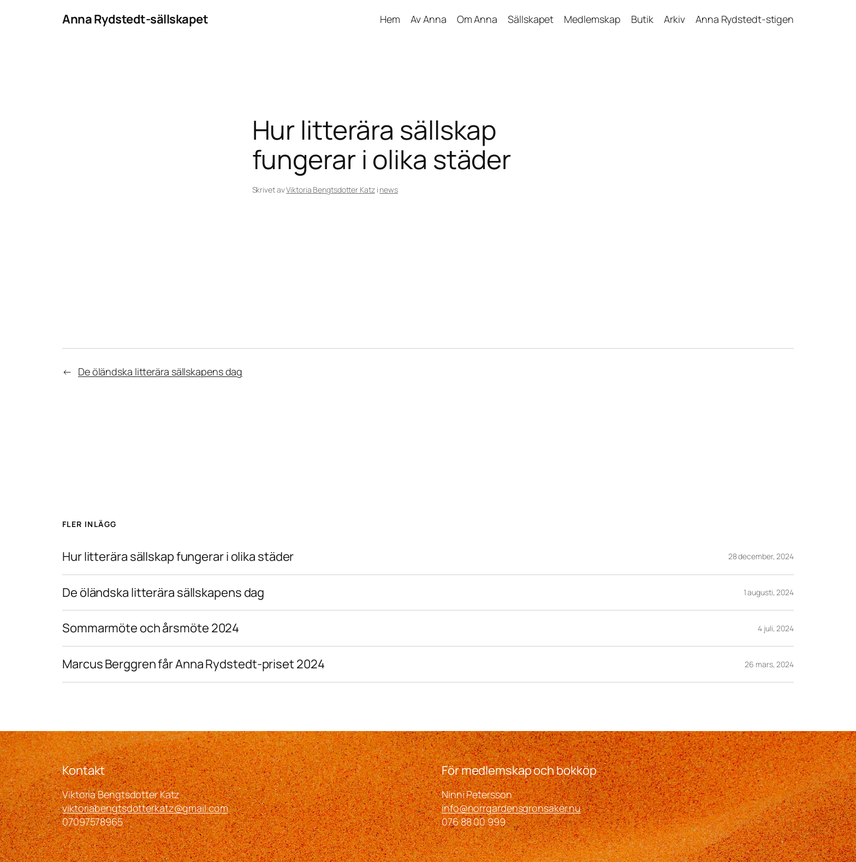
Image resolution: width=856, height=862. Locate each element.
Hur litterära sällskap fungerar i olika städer (178, 557)
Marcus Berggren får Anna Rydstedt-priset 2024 (193, 664)
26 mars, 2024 (769, 664)
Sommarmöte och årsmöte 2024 (150, 628)
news (388, 189)
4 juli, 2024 (776, 628)
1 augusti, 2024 (769, 592)
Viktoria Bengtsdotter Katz (330, 189)
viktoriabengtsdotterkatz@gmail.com (145, 808)
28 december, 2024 (761, 556)
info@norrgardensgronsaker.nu (511, 808)
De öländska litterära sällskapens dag (160, 371)
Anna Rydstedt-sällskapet (135, 19)
